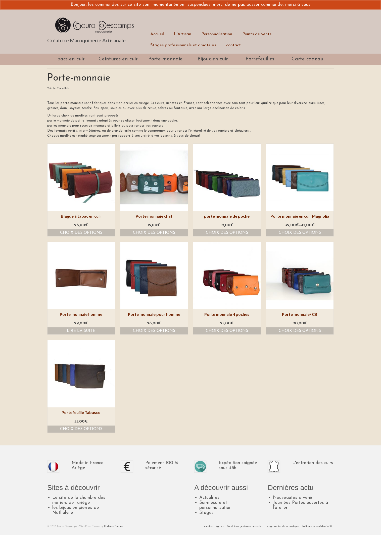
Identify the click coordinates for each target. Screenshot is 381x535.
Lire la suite (81, 331)
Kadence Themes (113, 526)
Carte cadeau (307, 59)
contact (233, 45)
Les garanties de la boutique (282, 526)
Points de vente (257, 34)
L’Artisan (182, 34)
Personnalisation (216, 34)
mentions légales (214, 526)
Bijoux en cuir (213, 59)
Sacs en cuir (71, 59)
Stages (206, 512)
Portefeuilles (260, 59)
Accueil (157, 34)
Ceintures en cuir (118, 59)
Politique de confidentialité (317, 526)
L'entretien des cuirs (312, 463)
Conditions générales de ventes (245, 526)
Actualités (209, 497)
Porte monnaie (165, 59)
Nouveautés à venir (292, 497)
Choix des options (81, 233)
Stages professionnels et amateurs (183, 45)
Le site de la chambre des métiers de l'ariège (78, 500)
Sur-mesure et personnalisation (215, 505)
